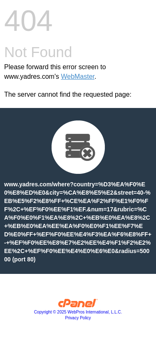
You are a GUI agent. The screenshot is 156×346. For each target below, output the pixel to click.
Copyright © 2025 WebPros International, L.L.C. (78, 312)
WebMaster (77, 76)
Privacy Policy (78, 318)
